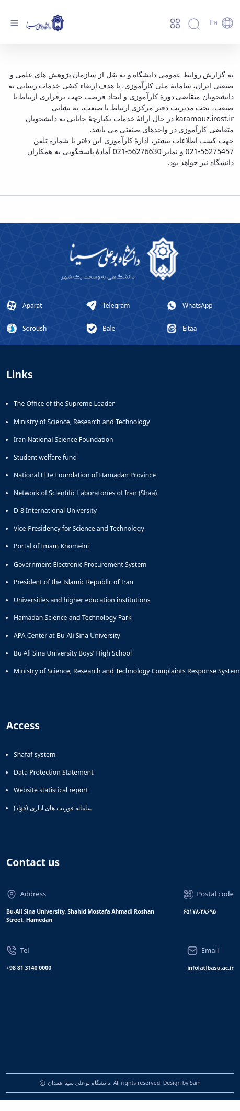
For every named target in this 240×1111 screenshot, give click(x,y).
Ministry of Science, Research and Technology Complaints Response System (127, 670)
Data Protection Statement (54, 772)
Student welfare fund (45, 457)
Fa (214, 22)
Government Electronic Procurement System (80, 564)
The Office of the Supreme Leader (64, 403)
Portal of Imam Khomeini (51, 546)
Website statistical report (51, 790)
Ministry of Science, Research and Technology (82, 421)
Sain (195, 1082)
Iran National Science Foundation (63, 439)
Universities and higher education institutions (82, 599)
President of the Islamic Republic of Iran (73, 582)
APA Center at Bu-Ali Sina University (67, 635)
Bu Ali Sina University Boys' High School (73, 653)
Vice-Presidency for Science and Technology (79, 528)
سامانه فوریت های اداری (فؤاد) (53, 807)
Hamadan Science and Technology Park (73, 617)
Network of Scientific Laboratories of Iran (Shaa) (85, 492)
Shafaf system (34, 754)
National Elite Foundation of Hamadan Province (85, 475)
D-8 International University (55, 510)
